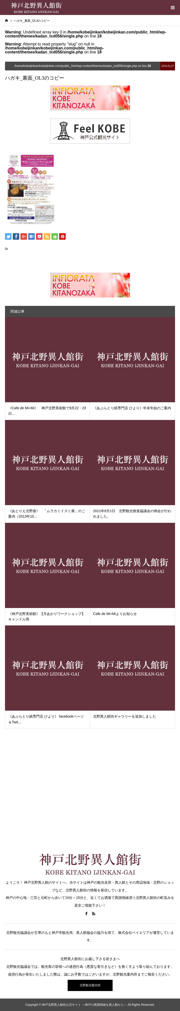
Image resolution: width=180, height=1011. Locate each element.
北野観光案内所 (90, 985)
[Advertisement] (90, 798)
